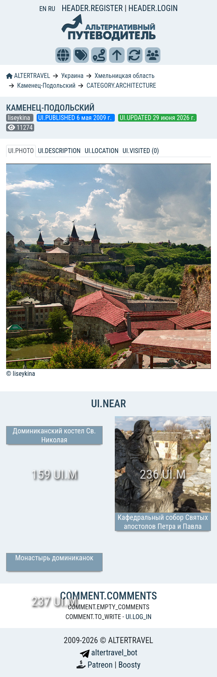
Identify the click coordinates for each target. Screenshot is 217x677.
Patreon (101, 665)
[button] (63, 55)
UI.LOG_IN (138, 617)
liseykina (20, 118)
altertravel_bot (109, 652)
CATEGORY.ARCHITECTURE (121, 85)
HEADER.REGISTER (92, 8)
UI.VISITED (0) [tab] (141, 151)
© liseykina (20, 373)
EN (43, 9)
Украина (72, 76)
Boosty (129, 665)
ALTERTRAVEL (28, 76)
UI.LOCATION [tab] (101, 151)
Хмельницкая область (124, 76)
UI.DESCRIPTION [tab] (59, 151)
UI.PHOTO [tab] (21, 151)
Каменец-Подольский (46, 85)
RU (51, 9)
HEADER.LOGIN (153, 8)
